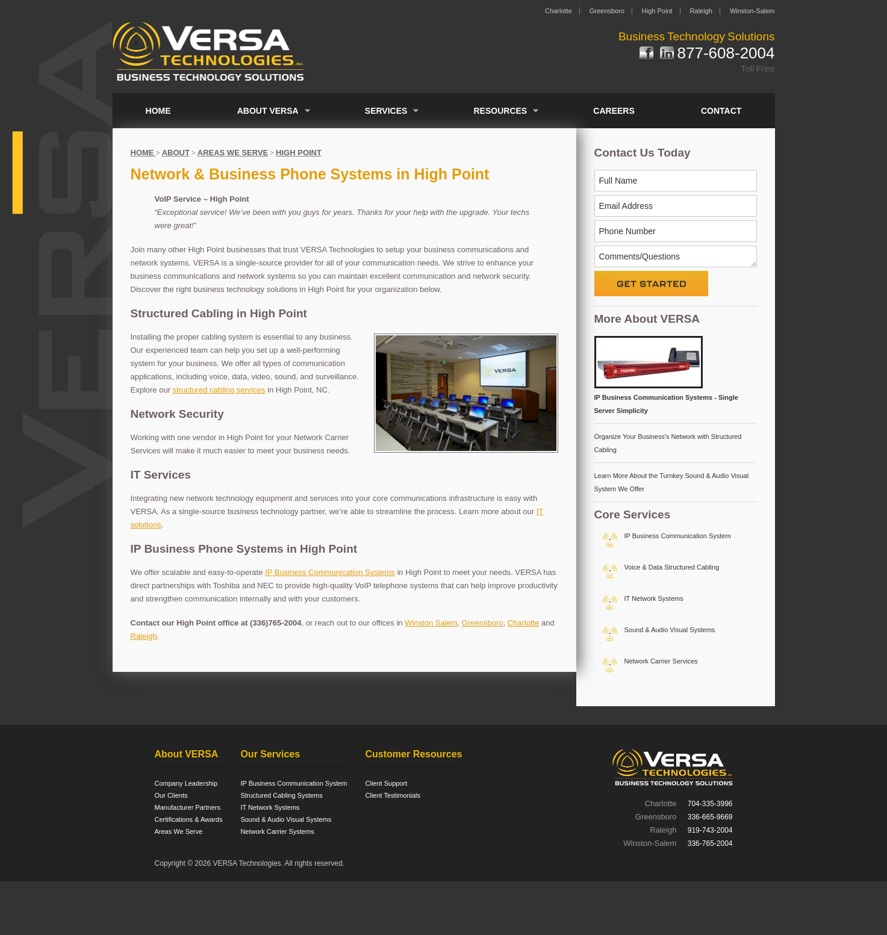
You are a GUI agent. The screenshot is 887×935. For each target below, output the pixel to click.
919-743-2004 (710, 830)
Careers (613, 111)
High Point (657, 10)
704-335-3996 (710, 804)
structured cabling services (219, 389)
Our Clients (171, 795)
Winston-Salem (752, 10)
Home (158, 111)
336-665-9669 (710, 817)
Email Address (626, 206)
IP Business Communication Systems (330, 572)
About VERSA (268, 111)
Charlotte (558, 10)
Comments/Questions (639, 256)
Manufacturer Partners (187, 807)
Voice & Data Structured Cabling (672, 567)
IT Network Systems (653, 598)
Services (386, 111)
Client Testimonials (393, 795)
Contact (721, 111)
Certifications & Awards (189, 819)
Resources (501, 111)
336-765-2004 (710, 843)
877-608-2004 (726, 54)
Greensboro (607, 10)
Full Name (618, 180)
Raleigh (701, 10)
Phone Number (627, 231)
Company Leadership (186, 783)
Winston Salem (431, 622)
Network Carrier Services (661, 661)
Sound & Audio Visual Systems (669, 629)
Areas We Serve (179, 831)
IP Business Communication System (677, 535)
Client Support (387, 783)
